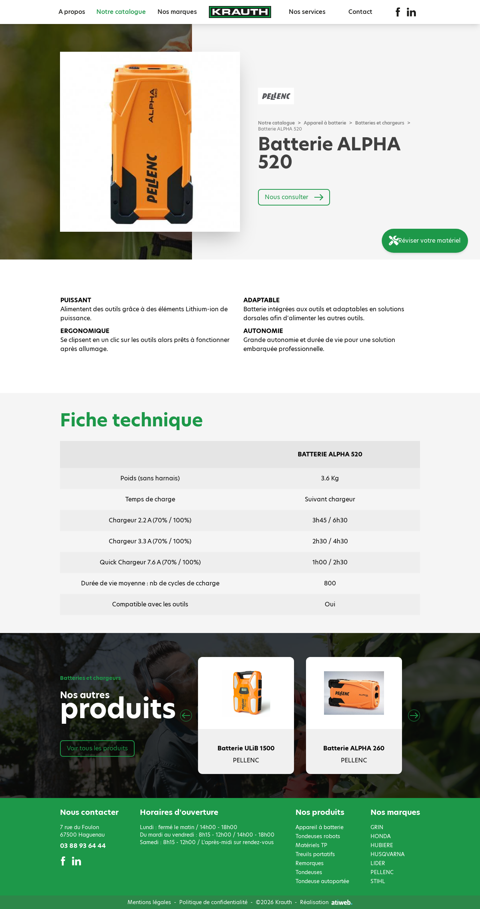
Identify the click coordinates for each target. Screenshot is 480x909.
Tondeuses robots (318, 836)
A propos (71, 12)
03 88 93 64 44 (83, 846)
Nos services (307, 12)
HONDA (380, 836)
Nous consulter (294, 197)
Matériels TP (311, 845)
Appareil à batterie (325, 123)
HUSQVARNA (387, 854)
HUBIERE (381, 845)
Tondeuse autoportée (322, 881)
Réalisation (326, 902)
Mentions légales (149, 902)
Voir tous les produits (97, 748)
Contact (360, 12)
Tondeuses (309, 872)
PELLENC (381, 872)
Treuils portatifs (315, 854)
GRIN (376, 827)
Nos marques (177, 12)
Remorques (310, 863)
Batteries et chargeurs (379, 123)
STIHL (377, 881)
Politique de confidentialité (213, 902)
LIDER (377, 863)
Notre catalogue (121, 12)
